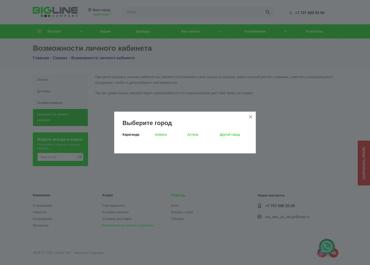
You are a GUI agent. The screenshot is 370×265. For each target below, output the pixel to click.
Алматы (161, 134)
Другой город (230, 134)
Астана (192, 134)
